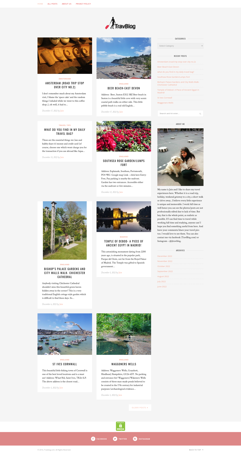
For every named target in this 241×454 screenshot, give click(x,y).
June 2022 (162, 286)
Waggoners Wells (123, 364)
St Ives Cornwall (65, 364)
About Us (66, 4)
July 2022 (161, 281)
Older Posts (140, 407)
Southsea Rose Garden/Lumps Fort (124, 163)
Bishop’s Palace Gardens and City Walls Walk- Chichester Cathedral (64, 273)
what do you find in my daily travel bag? (64, 132)
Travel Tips (65, 125)
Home (40, 4)
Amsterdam (65, 79)
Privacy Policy (83, 4)
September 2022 (165, 271)
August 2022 (163, 276)
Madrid (124, 237)
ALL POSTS (52, 4)
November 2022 (164, 261)
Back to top (196, 450)
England (123, 84)
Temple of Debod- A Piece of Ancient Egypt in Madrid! (124, 243)
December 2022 (164, 256)
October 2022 (163, 266)
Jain (62, 110)
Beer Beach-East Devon (124, 88)
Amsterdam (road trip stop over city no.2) (64, 85)
